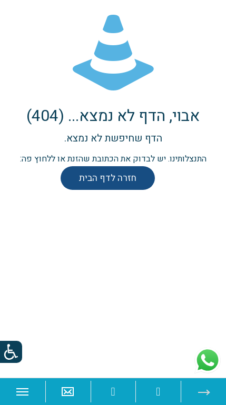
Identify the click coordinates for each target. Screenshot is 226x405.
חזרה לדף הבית (107, 178)
